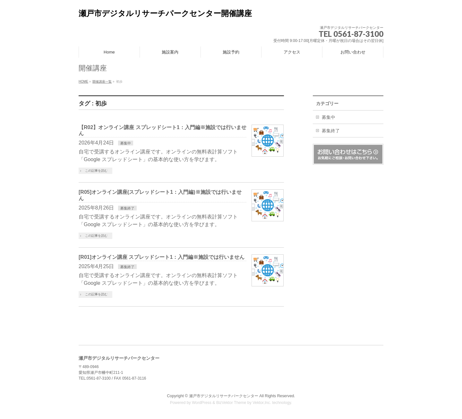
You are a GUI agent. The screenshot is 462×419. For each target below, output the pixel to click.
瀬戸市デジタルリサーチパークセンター (223, 396)
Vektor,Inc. (261, 402)
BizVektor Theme (231, 402)
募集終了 (127, 208)
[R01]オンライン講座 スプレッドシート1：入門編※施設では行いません (161, 257)
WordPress (201, 402)
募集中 (125, 143)
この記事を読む (96, 170)
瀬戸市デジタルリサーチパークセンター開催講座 (165, 13)
